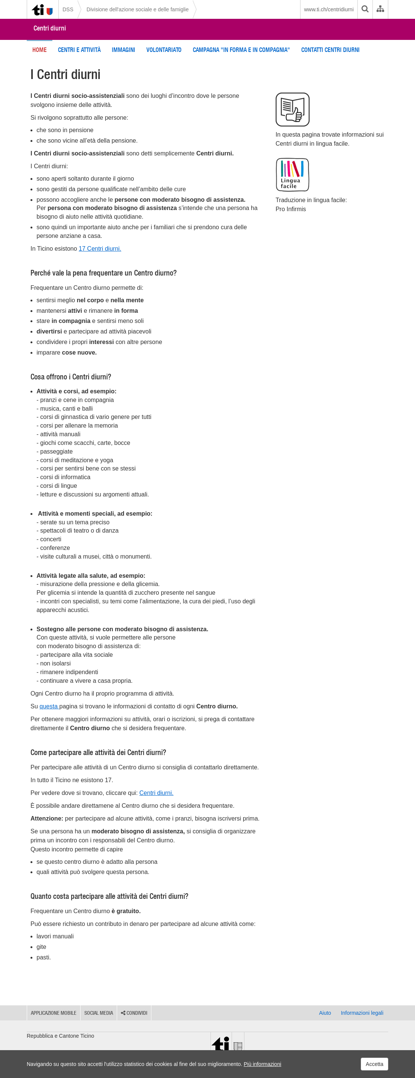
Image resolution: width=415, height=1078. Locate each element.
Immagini (123, 50)
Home (39, 50)
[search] (364, 9)
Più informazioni (262, 1064)
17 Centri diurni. (100, 248)
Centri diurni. (156, 793)
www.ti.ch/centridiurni (329, 9)
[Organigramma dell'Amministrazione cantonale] (380, 9)
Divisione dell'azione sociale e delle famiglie (138, 9)
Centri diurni (50, 28)
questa (49, 706)
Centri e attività (79, 50)
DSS (68, 9)
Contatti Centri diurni (330, 50)
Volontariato (164, 50)
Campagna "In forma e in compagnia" (241, 50)
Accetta (374, 1064)
